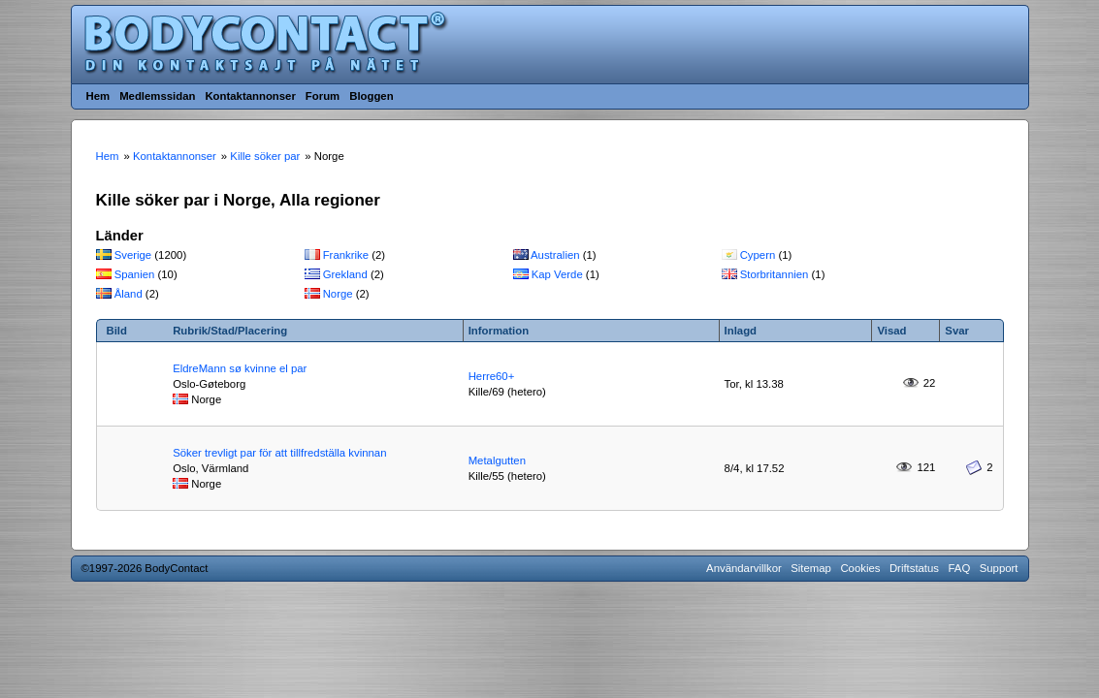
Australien (555, 255)
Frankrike (346, 255)
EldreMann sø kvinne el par (240, 368)
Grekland (345, 274)
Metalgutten (497, 460)
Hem (98, 96)
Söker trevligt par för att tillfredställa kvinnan (279, 453)
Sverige (133, 255)
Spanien (134, 274)
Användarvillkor (744, 568)
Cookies (860, 568)
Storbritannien (774, 274)
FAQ (960, 568)
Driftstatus (914, 568)
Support (999, 568)
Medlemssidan (157, 96)
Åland (128, 294)
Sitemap (811, 568)
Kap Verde (557, 274)
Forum (322, 96)
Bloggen (371, 96)
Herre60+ (492, 376)
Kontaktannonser (250, 96)
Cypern (758, 255)
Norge (338, 294)
